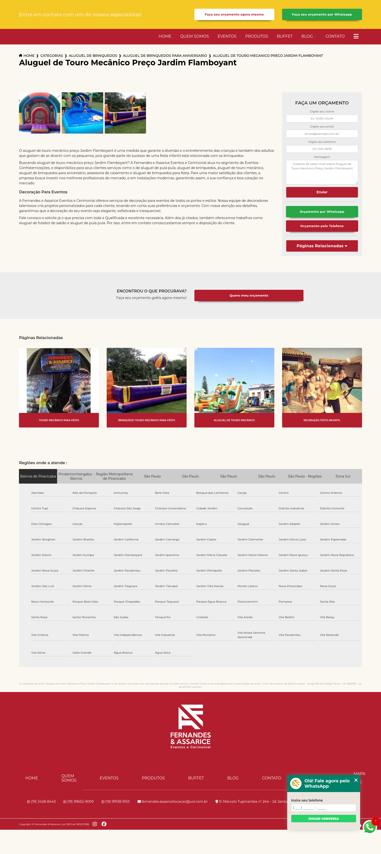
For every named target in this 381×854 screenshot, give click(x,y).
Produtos (256, 36)
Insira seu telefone (307, 800)
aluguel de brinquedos (93, 55)
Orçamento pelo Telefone (322, 226)
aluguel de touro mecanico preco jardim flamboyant (268, 55)
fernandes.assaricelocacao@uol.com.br (173, 801)
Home (165, 36)
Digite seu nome (322, 111)
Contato (335, 36)
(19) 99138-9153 (116, 801)
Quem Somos (194, 36)
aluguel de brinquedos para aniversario (165, 55)
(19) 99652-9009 (78, 801)
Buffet (285, 36)
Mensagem (322, 157)
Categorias (51, 55)
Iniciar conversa (323, 818)
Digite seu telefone (322, 142)
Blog (307, 36)
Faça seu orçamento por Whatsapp (322, 14)
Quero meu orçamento (249, 295)
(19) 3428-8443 (41, 801)
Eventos (227, 36)
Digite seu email (322, 126)
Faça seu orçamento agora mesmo (234, 14)
